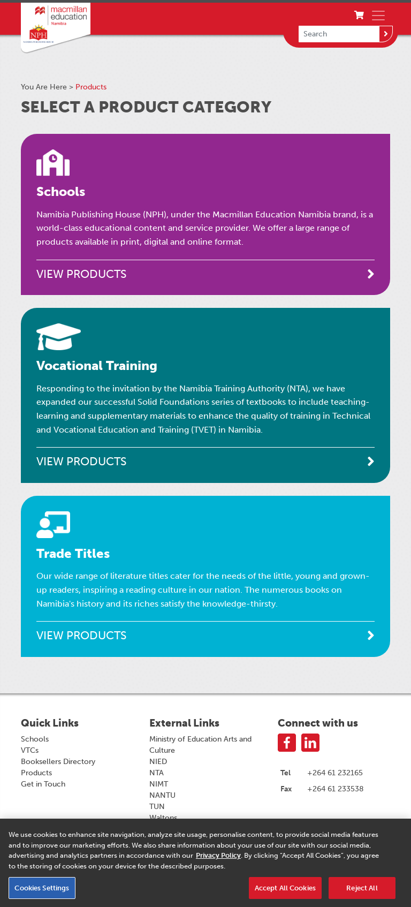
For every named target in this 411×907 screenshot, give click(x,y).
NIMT (158, 784)
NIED (158, 761)
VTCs (30, 750)
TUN (157, 806)
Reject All (361, 891)
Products (36, 772)
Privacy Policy (218, 859)
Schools (35, 739)
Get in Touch (43, 784)
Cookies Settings (41, 891)
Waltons (163, 817)
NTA (156, 772)
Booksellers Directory (58, 761)
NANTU (162, 795)
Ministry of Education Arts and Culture (200, 745)
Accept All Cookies (285, 891)
